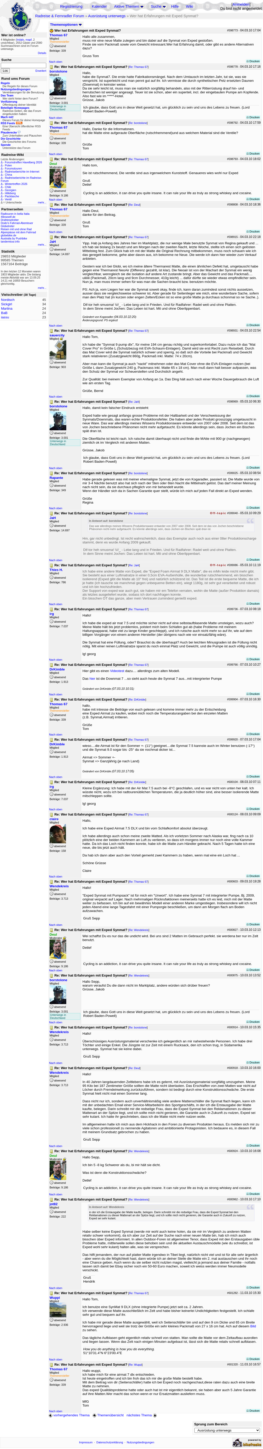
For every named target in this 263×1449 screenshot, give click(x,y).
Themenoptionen (66, 24)
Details (42, 53)
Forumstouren (13, 168)
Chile (8, 187)
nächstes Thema (142, 1415)
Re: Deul (134, 204)
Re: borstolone (138, 122)
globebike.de (8, 235)
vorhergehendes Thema (69, 1415)
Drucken (253, 61)
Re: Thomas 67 (138, 66)
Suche (156, 6)
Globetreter (7, 226)
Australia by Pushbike (14, 238)
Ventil (8, 199)
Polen (8, 165)
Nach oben (55, 61)
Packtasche (12, 196)
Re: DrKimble (137, 699)
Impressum (86, 1442)
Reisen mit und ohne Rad (16, 229)
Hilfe (175, 6)
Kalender (99, 6)
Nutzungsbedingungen (140, 1442)
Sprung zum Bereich (211, 1424)
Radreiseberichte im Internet (22, 171)
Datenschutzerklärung (109, 1442)
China (8, 174)
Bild (253, 1326)
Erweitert (40, 70)
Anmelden (240, 4)
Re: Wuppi (135, 1364)
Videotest (117, 671)
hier (92, 679)
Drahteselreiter (10, 219)
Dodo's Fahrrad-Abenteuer (17, 223)
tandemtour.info (10, 241)
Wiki (189, 6)
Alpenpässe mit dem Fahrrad (18, 232)
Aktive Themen (126, 6)
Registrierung (71, 6)
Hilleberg (10, 193)
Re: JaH (134, 401)
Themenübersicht (108, 1415)
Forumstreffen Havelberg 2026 (23, 162)
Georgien (10, 190)
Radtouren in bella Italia (15, 213)
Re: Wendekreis (139, 930)
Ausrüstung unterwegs (107, 16)
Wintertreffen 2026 (16, 183)
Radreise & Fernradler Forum (59, 16)
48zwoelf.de (8, 216)
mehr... (42, 202)
